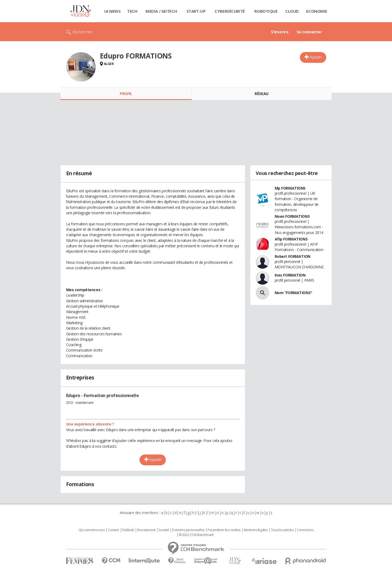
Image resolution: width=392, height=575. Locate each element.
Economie (316, 11)
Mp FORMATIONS (290, 188)
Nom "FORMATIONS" (293, 292)
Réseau (261, 93)
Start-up (196, 11)
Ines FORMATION (290, 275)
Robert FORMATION (292, 256)
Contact (113, 530)
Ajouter (316, 57)
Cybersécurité (230, 11)
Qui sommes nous (92, 530)
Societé (163, 530)
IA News (112, 11)
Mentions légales (256, 530)
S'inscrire (280, 31)
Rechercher (82, 31)
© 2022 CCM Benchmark (196, 535)
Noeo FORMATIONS (292, 216)
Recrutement (146, 530)
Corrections (305, 530)
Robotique (265, 11)
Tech (132, 11)
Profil (126, 93)
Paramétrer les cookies (224, 530)
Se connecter (309, 31)
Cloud (292, 11)
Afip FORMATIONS (291, 239)
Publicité (128, 530)
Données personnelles (188, 530)
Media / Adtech (161, 11)
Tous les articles (282, 530)
